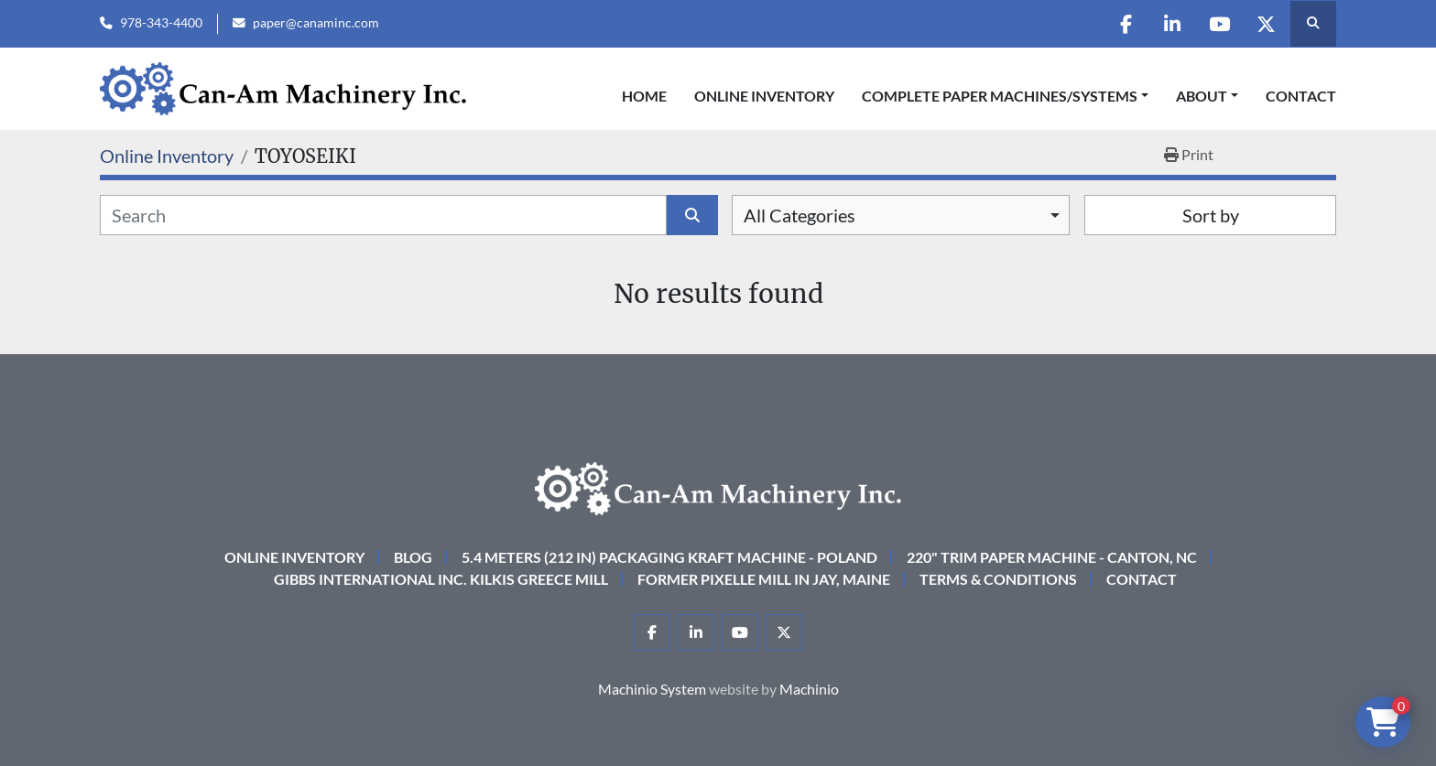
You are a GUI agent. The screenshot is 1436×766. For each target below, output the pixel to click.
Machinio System (652, 688)
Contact (1301, 95)
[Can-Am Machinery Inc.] (718, 486)
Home (644, 95)
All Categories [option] (799, 215)
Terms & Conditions (998, 579)
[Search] (383, 215)
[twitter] (1266, 24)
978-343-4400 (161, 23)
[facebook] (1125, 24)
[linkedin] (1172, 24)
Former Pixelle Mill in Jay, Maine (763, 579)
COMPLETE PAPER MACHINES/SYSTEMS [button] (999, 95)
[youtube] (1219, 24)
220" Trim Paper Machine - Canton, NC (1052, 557)
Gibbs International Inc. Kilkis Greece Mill (441, 579)
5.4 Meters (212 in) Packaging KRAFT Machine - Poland (669, 557)
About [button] (1201, 95)
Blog (413, 557)
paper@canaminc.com (316, 23)
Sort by (1210, 215)
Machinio (809, 688)
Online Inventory (764, 95)
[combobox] (901, 215)
